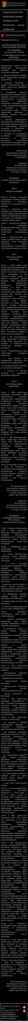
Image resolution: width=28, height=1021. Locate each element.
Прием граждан (9, 25)
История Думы (8, 29)
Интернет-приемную (8, 1018)
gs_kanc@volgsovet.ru (8, 1014)
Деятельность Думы (10, 21)
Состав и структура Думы (13, 12)
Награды (21, 25)
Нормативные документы (13, 16)
